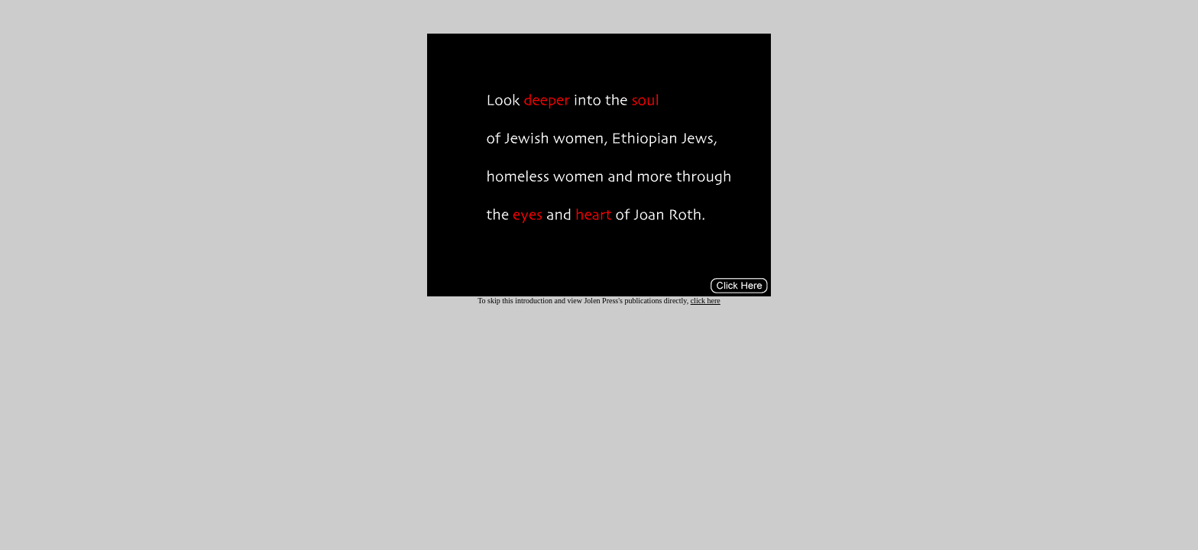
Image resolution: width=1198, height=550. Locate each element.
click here (705, 300)
